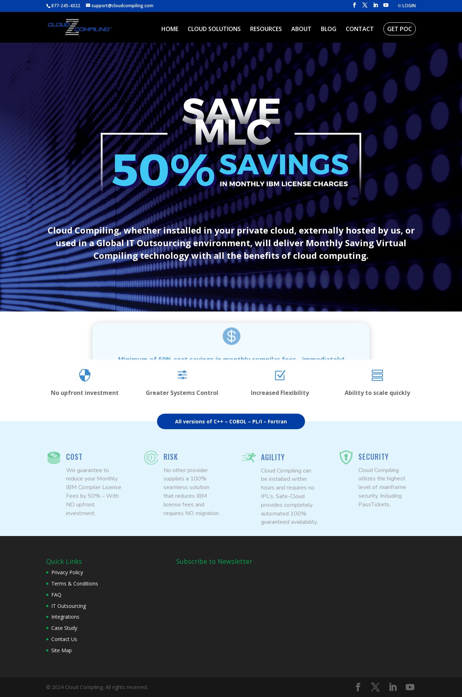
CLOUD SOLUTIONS (214, 29)
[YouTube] (385, 7)
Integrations (65, 616)
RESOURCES (266, 29)
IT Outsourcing (68, 605)
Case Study (64, 627)
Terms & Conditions (74, 583)
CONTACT (360, 29)
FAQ (56, 594)
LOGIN (407, 6)
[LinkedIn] (375, 7)
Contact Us (64, 639)
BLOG (328, 29)
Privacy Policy (67, 572)
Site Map (61, 650)
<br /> (230, 593)
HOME (169, 29)
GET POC (399, 29)
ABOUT (301, 29)
